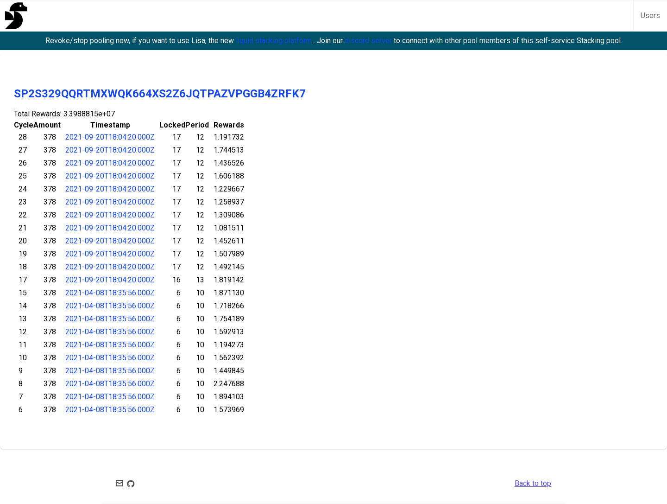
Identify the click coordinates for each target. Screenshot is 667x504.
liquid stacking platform (275, 40)
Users (650, 15)
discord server (369, 40)
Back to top (533, 483)
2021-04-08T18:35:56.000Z (110, 292)
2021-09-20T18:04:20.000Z (110, 137)
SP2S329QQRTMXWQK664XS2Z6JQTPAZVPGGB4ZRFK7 (160, 93)
